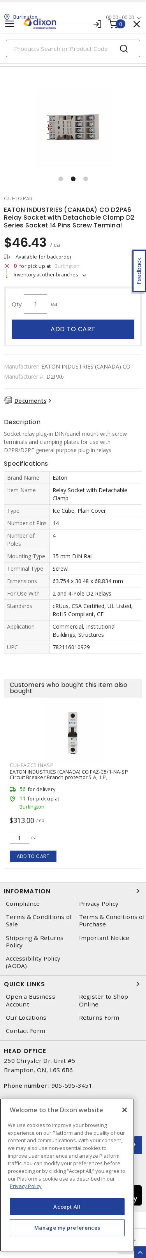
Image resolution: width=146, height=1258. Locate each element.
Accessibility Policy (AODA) (33, 962)
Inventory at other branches (46, 274)
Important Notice (104, 938)
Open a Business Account (30, 1000)
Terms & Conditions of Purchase (112, 920)
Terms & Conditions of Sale (39, 920)
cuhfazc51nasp (32, 765)
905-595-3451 (71, 1085)
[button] (60, 178)
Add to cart (73, 329)
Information (73, 891)
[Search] (73, 48)
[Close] (124, 1109)
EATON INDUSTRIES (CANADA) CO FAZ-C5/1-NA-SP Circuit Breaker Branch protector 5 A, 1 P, (69, 774)
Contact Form (25, 1030)
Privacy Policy (99, 903)
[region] (67, 1175)
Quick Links (73, 984)
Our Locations (26, 1017)
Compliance (23, 903)
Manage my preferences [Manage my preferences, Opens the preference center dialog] (67, 1227)
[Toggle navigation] (10, 23)
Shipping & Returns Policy (35, 941)
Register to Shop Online (103, 1000)
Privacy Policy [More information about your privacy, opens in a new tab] (26, 1186)
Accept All (67, 1206)
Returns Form (99, 1017)
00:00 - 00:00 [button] (120, 17)
